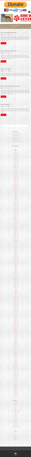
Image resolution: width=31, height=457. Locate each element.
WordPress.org (16, 439)
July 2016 (16, 356)
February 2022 (16, 230)
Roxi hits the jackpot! (16, 139)
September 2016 (16, 352)
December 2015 (16, 369)
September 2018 (16, 307)
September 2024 (16, 187)
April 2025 (16, 174)
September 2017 (16, 330)
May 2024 (16, 195)
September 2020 (16, 262)
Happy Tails (5, 34)
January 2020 (16, 277)
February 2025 (16, 178)
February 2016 (16, 365)
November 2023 (16, 204)
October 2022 (16, 215)
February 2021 (16, 253)
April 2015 (16, 384)
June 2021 (16, 245)
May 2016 (16, 360)
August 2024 (16, 189)
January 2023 (16, 210)
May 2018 (16, 315)
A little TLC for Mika (6, 69)
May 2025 (16, 172)
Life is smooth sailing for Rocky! (9, 32)
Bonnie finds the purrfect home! (9, 50)
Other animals (16, 421)
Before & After (16, 404)
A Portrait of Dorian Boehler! (16, 133)
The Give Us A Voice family (16, 426)
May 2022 (16, 225)
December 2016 (16, 346)
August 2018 (16, 309)
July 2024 (16, 191)
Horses (16, 415)
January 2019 (16, 300)
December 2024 (16, 182)
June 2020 (16, 268)
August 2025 (16, 167)
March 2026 (16, 154)
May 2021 (16, 247)
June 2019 (16, 290)
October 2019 (16, 283)
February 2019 (16, 298)
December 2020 (16, 257)
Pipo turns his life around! (16, 137)
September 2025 (16, 165)
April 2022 (16, 227)
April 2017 (16, 339)
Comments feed (16, 437)
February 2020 (16, 275)
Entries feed (16, 435)
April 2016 (16, 361)
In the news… (16, 417)
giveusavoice (10, 34)
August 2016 (16, 354)
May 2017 (16, 337)
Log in (16, 433)
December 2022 (16, 212)
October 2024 (16, 185)
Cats (2, 52)
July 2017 (16, 333)
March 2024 (16, 199)
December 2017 (16, 324)
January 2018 (16, 322)
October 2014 (16, 395)
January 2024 (16, 202)
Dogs (3, 34)
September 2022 (16, 217)
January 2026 (16, 157)
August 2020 (16, 264)
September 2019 (16, 285)
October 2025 (16, 163)
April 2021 (16, 249)
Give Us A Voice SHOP (16, 411)
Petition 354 (16, 423)
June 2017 (16, 335)
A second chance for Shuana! (16, 141)
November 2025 (16, 161)
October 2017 (16, 328)
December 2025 (16, 159)
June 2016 (16, 358)
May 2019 (16, 292)
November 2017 (16, 326)
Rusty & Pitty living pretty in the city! (10, 86)
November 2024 (16, 184)
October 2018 (16, 305)
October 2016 (16, 350)
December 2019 (16, 279)
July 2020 (16, 266)
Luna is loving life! (5, 104)
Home (13, 27)
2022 (15, 27)
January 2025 (16, 180)
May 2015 (16, 382)
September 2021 (16, 240)
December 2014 (16, 391)
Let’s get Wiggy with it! (16, 135)
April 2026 (16, 152)
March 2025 (16, 176)
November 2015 (16, 371)
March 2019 (16, 296)
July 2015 (16, 378)
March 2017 (16, 341)
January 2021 (16, 255)
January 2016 (16, 367)
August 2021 (16, 242)
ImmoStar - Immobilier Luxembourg (19, 452)
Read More (3, 43)
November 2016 (16, 348)
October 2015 (16, 373)
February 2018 (16, 320)
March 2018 (16, 318)
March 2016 (16, 363)
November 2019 (16, 281)
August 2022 (16, 219)
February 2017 (16, 343)
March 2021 (16, 251)
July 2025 (16, 169)
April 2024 (16, 197)
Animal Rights (16, 402)
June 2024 (16, 193)
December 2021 (16, 234)
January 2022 (16, 232)
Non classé (16, 419)
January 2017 (16, 345)
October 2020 (16, 260)
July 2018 (16, 311)
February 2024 (16, 200)
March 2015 (16, 386)
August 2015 (16, 376)
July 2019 (16, 288)
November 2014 (16, 393)
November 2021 (16, 236)
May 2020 (16, 270)
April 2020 (16, 272)
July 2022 (16, 221)
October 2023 (16, 206)
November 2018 (16, 303)
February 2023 (16, 208)
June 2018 (16, 313)
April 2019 (16, 294)
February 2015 (16, 388)
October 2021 (16, 238)
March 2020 (16, 273)
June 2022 (16, 223)
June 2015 (16, 380)
